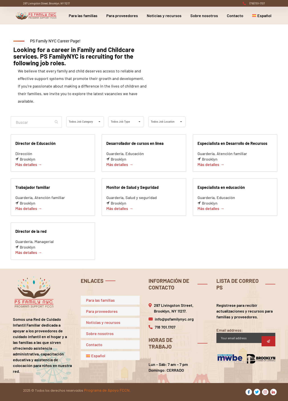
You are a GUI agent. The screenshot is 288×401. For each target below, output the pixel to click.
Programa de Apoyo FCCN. (107, 390)
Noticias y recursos (164, 15)
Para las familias (83, 15)
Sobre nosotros (204, 15)
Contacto (235, 15)
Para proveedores (122, 15)
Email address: (245, 335)
